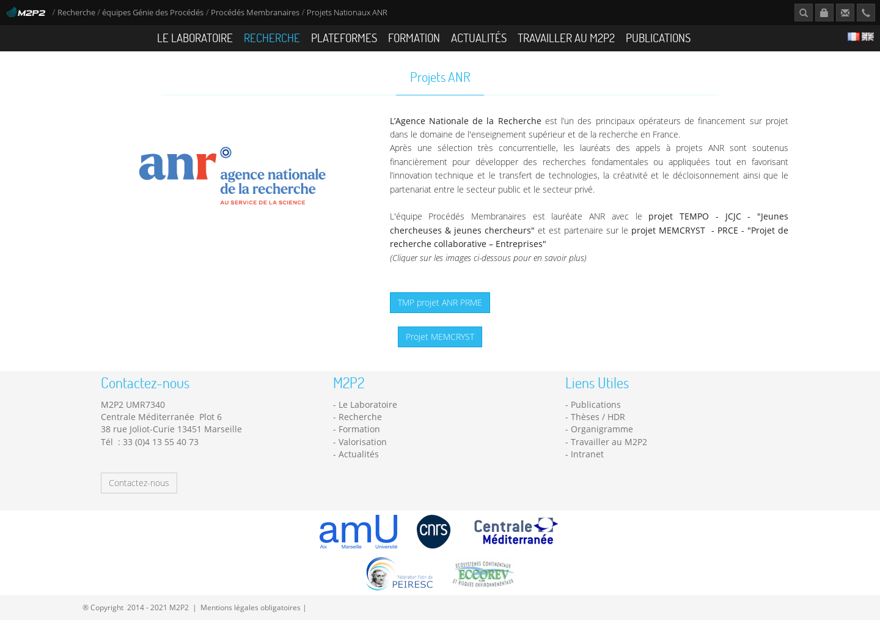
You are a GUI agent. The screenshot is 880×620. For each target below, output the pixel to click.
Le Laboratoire (195, 37)
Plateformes (344, 37)
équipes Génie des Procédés (153, 12)
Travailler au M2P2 (566, 37)
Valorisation (363, 442)
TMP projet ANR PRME (440, 302)
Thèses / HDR (598, 417)
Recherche (76, 12)
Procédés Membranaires (255, 12)
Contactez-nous (139, 483)
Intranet (587, 454)
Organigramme (602, 429)
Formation (414, 37)
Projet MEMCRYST (440, 336)
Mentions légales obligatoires (250, 607)
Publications (658, 37)
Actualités (479, 37)
